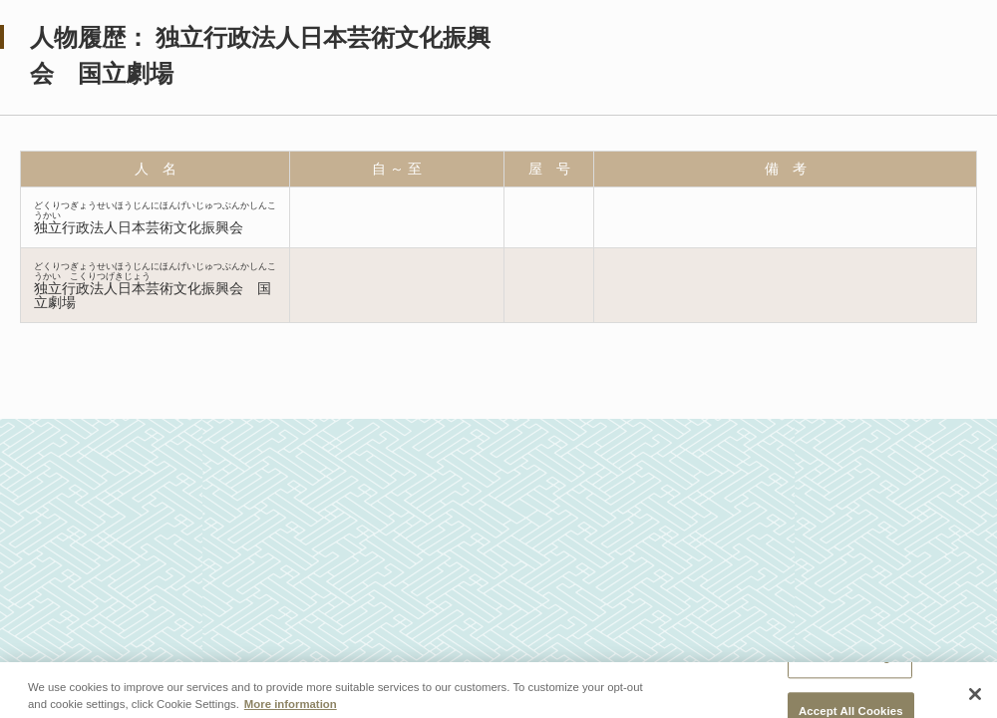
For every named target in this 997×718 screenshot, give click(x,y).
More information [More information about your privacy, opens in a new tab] (290, 709)
